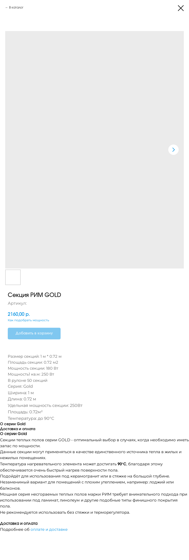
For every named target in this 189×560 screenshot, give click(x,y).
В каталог (16, 7)
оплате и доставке (49, 529)
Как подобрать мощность (28, 320)
